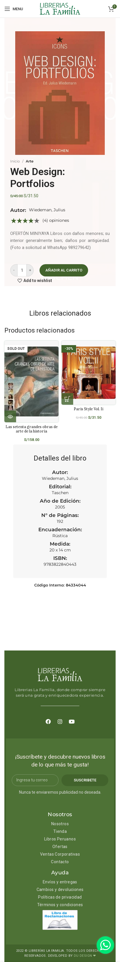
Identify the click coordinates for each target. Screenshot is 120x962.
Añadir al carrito (63, 270)
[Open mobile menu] (13, 9)
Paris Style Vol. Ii (88, 408)
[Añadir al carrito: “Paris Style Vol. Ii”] (67, 399)
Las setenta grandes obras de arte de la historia (32, 428)
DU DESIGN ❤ (85, 956)
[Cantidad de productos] (22, 270)
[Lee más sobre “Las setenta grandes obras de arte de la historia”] (10, 416)
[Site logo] (60, 8)
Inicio (15, 161)
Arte (29, 161)
